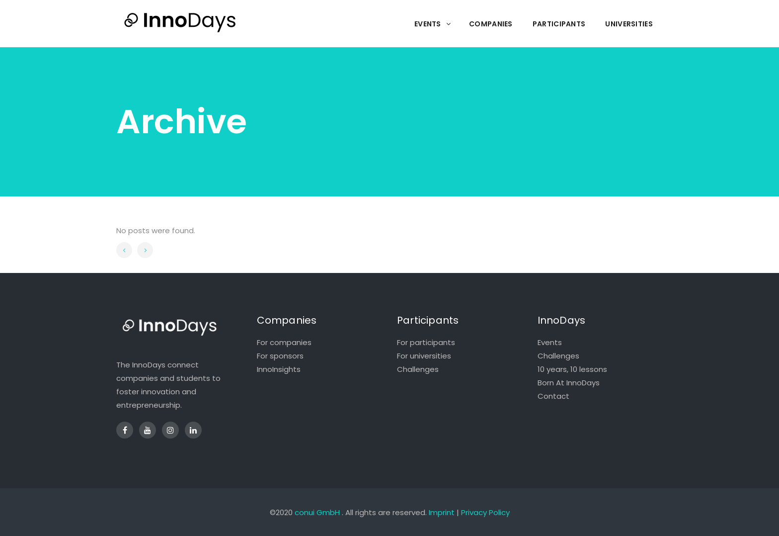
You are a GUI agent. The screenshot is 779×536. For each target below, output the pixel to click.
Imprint (442, 512)
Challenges (418, 369)
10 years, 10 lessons (572, 369)
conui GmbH (317, 512)
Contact (553, 396)
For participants (426, 342)
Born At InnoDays (569, 382)
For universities (424, 356)
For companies (284, 342)
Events (550, 342)
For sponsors (280, 356)
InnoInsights (279, 369)
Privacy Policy (485, 512)
